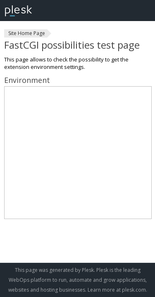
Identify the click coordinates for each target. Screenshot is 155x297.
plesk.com (134, 289)
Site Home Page (26, 33)
